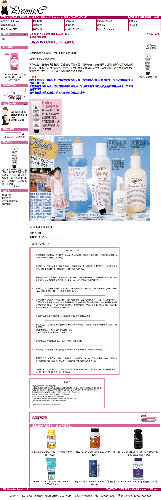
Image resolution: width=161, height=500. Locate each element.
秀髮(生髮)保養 (8, 25)
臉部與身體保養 (105, 21)
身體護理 (37, 25)
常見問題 (6, 195)
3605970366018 (79, 17)
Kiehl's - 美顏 (38, 17)
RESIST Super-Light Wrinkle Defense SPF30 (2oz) (51, 482)
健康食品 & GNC (9, 29)
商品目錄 (13, 17)
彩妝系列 (133, 21)
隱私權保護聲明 (10, 201)
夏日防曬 (37, 21)
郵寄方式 (6, 198)
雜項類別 (37, 29)
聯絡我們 (6, 203)
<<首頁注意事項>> (10, 21)
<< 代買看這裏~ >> (74, 29)
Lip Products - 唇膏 (58, 17)
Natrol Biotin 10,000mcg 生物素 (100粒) (138, 481)
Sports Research (105, 29)
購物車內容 (145, 17)
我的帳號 (132, 17)
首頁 (3, 17)
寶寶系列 (101, 25)
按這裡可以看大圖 (147, 76)
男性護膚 (69, 25)
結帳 (156, 17)
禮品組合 (133, 25)
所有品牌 (24, 17)
